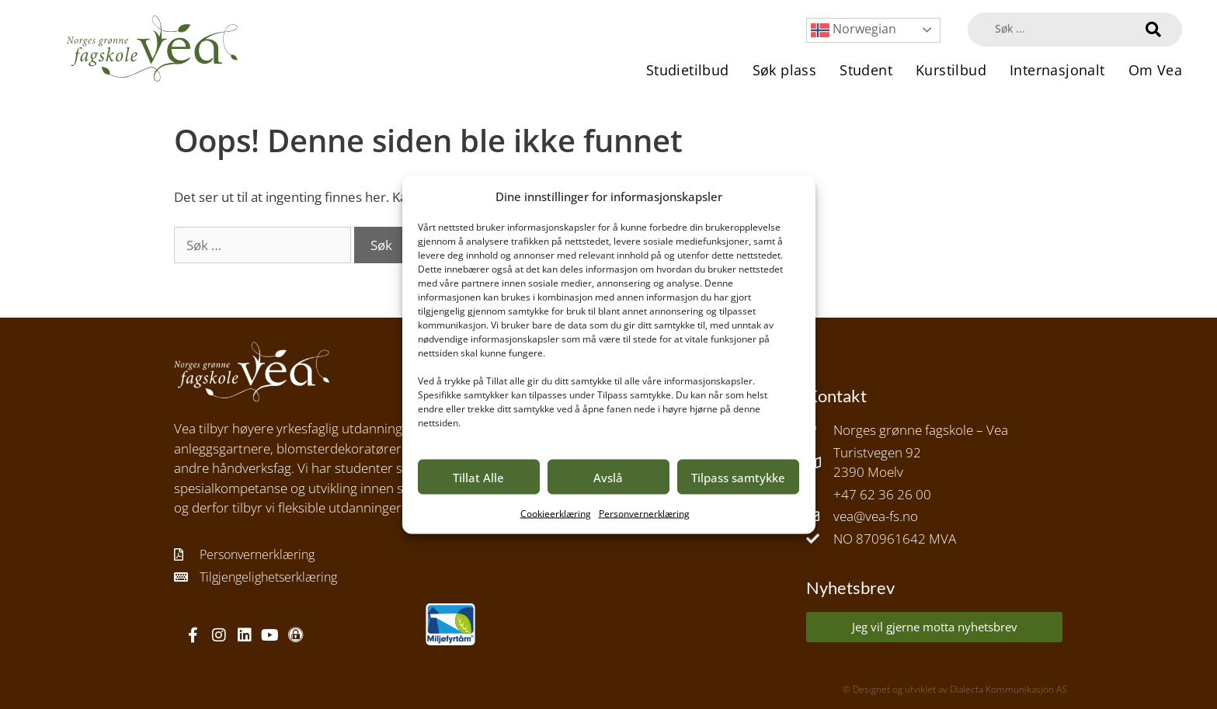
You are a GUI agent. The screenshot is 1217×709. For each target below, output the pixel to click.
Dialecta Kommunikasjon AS (1008, 689)
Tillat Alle (478, 477)
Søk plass (785, 70)
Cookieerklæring (555, 513)
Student (866, 70)
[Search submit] (1153, 29)
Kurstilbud (951, 70)
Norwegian (853, 30)
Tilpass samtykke (738, 477)
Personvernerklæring (644, 513)
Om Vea (1155, 70)
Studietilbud (687, 70)
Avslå (608, 477)
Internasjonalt (1057, 70)
